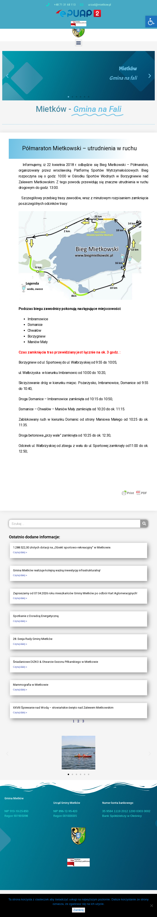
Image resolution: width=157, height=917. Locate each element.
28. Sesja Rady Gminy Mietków (32, 643)
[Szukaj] (144, 528)
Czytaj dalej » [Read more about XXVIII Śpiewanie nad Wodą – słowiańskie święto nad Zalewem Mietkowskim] (20, 716)
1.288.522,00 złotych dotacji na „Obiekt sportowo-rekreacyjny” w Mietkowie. (62, 551)
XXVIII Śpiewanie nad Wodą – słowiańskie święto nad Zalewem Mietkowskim (63, 712)
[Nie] (151, 905)
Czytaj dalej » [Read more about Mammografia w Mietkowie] (20, 693)
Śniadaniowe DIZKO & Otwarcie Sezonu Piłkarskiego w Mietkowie (55, 666)
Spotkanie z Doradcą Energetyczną (36, 620)
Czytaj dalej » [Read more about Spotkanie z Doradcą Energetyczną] (20, 625)
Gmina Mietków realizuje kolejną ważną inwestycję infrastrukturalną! (56, 574)
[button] (151, 21)
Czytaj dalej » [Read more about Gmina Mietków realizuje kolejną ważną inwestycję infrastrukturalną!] (20, 579)
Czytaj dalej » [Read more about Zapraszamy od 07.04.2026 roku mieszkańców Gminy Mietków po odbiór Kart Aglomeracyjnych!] (20, 602)
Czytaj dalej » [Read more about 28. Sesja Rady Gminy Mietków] (20, 648)
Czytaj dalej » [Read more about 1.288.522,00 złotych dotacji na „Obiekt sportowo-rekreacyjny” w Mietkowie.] (20, 556)
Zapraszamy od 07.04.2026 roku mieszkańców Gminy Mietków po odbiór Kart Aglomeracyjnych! (75, 597)
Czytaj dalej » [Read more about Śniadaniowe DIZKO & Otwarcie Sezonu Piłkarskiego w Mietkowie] (20, 671)
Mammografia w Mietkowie (30, 689)
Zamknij (78, 910)
